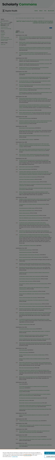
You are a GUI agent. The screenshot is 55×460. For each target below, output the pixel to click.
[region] (27, 454)
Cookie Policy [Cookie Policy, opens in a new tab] (15, 456)
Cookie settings (27, 455)
